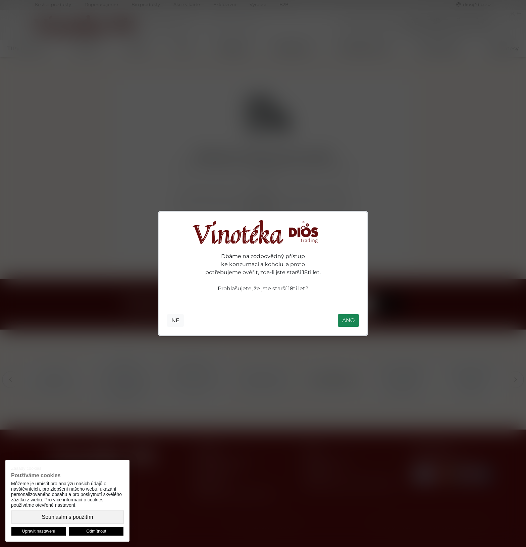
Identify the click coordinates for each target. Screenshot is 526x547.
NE (175, 320)
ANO (348, 320)
